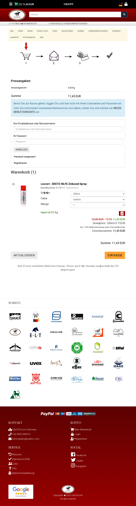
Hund (52, 31)
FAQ (12, 467)
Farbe (44, 197)
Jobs (40, 36)
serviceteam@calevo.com (23, 438)
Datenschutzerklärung (21, 472)
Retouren (15, 453)
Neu (12, 31)
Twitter (77, 459)
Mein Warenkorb (82, 428)
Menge (45, 203)
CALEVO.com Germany (22, 428)
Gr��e (45, 191)
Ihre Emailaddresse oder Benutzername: (35, 122)
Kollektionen (64, 31)
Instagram (78, 465)
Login (75, 433)
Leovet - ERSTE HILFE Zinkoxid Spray (64, 182)
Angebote (14, 36)
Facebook (78, 454)
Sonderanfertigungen (94, 31)
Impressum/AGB (19, 458)
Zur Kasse (114, 254)
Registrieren (20, 161)
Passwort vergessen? (25, 155)
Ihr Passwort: (20, 134)
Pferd (20, 31)
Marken (77, 31)
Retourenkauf (29, 36)
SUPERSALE (112, 31)
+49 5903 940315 (19, 433)
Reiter (28, 31)
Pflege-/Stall (40, 31)
